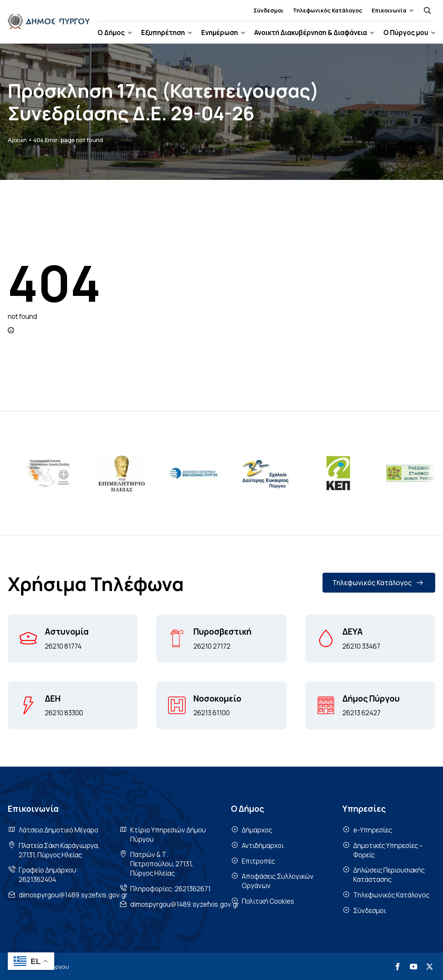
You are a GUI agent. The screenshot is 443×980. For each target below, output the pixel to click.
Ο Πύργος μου (405, 32)
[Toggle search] (427, 10)
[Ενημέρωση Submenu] (241, 32)
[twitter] (429, 966)
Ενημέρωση (219, 32)
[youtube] (413, 966)
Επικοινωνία (389, 10)
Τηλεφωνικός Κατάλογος (327, 10)
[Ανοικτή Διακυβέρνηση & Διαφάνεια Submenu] (370, 32)
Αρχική (17, 140)
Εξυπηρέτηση (163, 32)
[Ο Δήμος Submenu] (128, 32)
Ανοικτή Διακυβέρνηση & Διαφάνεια (310, 32)
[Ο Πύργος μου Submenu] (431, 32)
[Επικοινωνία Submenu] (409, 10)
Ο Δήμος (111, 32)
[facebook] (397, 966)
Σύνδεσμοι (268, 10)
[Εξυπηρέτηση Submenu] (188, 32)
